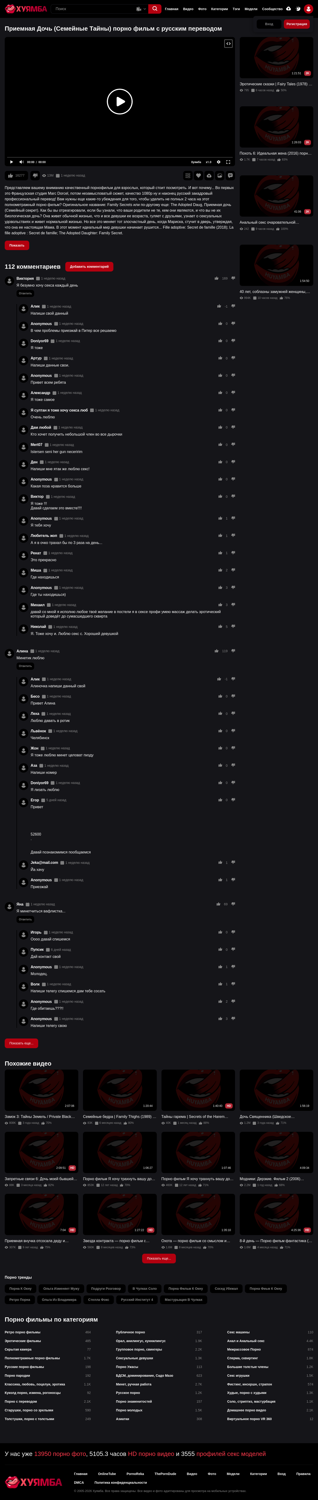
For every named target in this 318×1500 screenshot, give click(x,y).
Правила (303, 1474)
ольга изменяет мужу (61, 1288)
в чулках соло (145, 1288)
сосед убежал (226, 1288)
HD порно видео (151, 1453)
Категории (219, 9)
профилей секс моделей (231, 1453)
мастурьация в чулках (183, 1300)
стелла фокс (98, 1300)
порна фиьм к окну (266, 1288)
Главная (171, 9)
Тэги (236, 9)
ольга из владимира (59, 1300)
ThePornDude (165, 1474)
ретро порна (19, 1300)
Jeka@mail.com (44, 863)
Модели (251, 9)
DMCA (79, 1482)
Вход (281, 1474)
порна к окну (20, 1288)
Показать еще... (21, 1043)
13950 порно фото (60, 1453)
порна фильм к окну (186, 1288)
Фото (202, 9)
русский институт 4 (137, 1300)
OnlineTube (107, 1474)
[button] (154, 9)
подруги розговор (106, 1288)
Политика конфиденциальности (121, 1482)
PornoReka (135, 1474)
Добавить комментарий (89, 266)
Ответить (25, 293)
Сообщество (272, 9)
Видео (188, 9)
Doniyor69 (39, 341)
